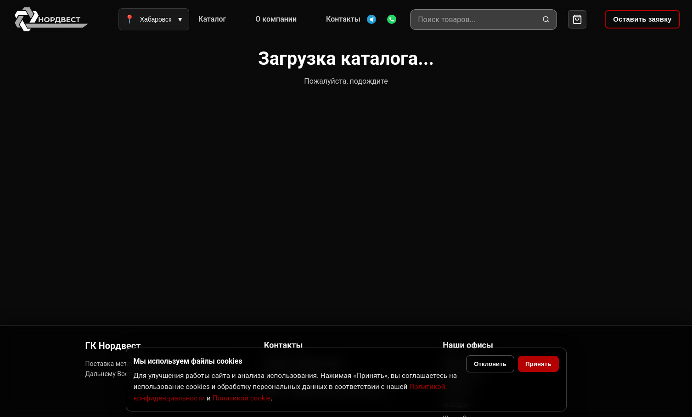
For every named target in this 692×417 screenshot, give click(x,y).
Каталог (212, 19)
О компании (276, 19)
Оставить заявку (642, 19)
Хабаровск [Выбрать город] (153, 19)
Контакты (343, 19)
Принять (538, 363)
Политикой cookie (242, 398)
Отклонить (490, 363)
